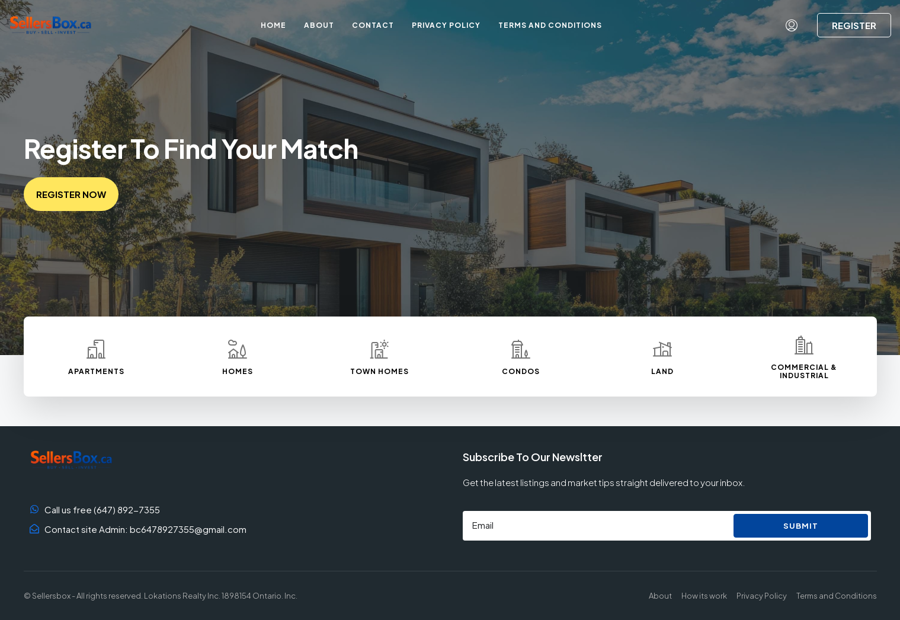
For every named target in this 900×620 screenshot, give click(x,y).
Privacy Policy (446, 25)
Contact (373, 25)
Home (273, 25)
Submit (800, 525)
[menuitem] (791, 25)
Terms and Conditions (550, 25)
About (319, 25)
